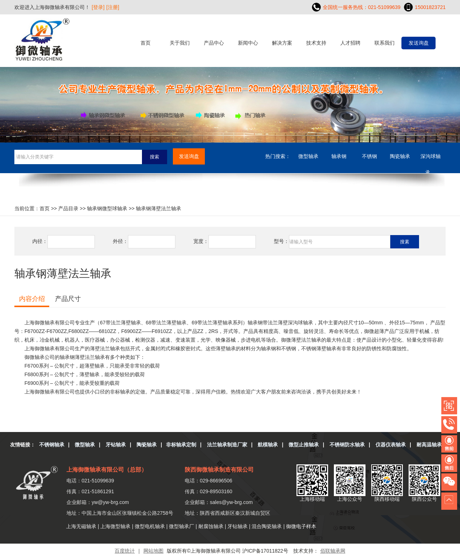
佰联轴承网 (332, 551)
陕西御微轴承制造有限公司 (219, 470)
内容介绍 (32, 298)
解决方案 (282, 43)
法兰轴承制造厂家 (227, 444)
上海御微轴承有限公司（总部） (106, 470)
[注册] (112, 7)
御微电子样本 (301, 526)
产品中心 (214, 43)
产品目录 (68, 208)
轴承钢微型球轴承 (107, 208)
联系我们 (384, 43)
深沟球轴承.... (430, 159)
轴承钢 (338, 156)
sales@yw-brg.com (231, 502)
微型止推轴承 (304, 444)
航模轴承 (268, 444)
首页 (146, 43)
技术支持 (316, 43)
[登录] (98, 7)
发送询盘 (419, 43)
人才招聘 (350, 43)
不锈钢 (369, 156)
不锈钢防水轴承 (347, 444)
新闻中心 (248, 43)
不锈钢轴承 (51, 444)
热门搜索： (277, 156)
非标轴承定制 (181, 444)
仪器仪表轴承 (391, 444)
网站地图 (153, 551)
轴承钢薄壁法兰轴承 (158, 208)
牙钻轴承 (116, 444)
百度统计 (125, 551)
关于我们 (180, 43)
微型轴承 (308, 156)
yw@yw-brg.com (110, 502)
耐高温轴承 (429, 444)
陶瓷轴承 (400, 156)
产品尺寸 (68, 298)
